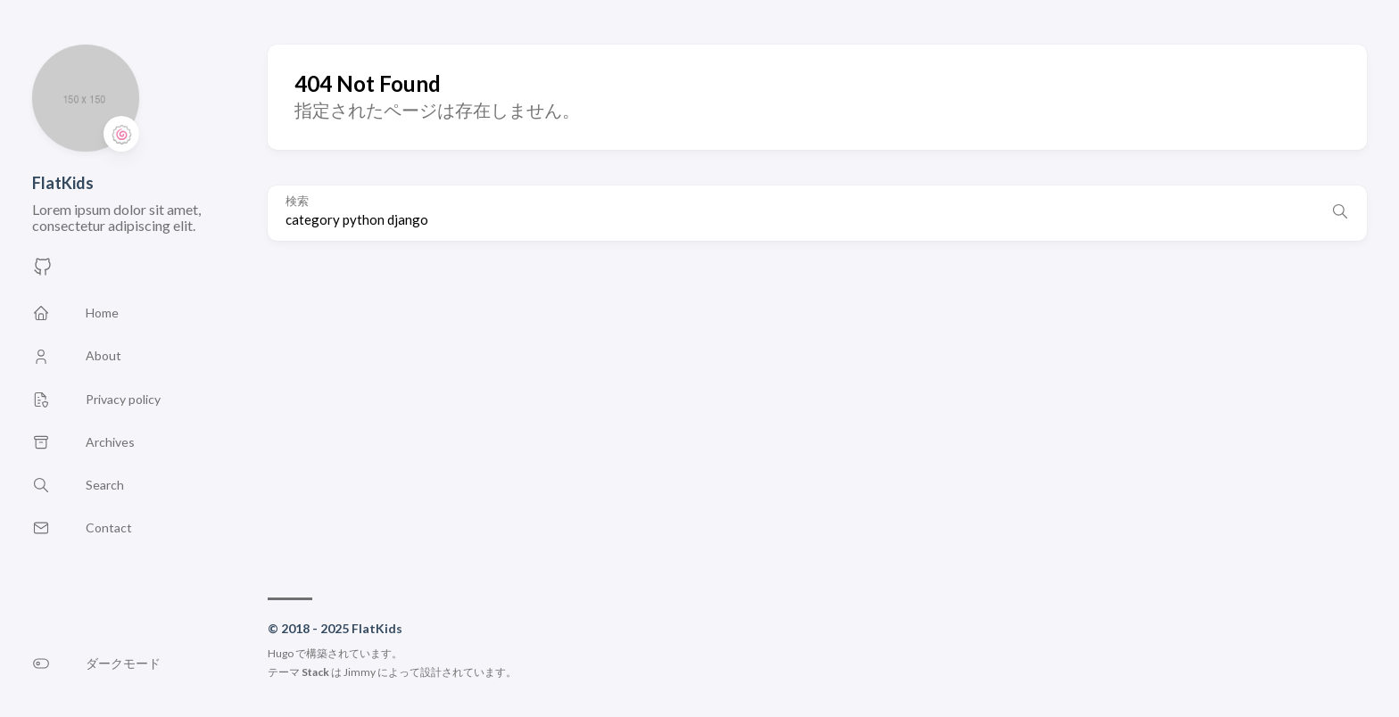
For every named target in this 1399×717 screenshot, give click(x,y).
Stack (315, 672)
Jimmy (360, 672)
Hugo (281, 653)
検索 (297, 201)
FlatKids (63, 183)
